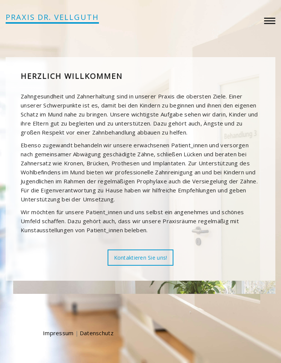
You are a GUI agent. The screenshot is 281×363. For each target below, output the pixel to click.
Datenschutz (97, 333)
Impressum (58, 333)
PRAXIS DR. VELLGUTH (52, 17)
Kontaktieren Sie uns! (140, 257)
